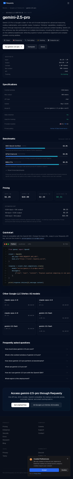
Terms (5, 456)
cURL (29, 244)
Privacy (5, 453)
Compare (31, 47)
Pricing (5, 427)
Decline (64, 470)
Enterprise (6, 430)
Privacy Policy (37, 473)
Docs (43, 47)
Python (13, 244)
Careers (41, 427)
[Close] (67, 459)
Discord (41, 453)
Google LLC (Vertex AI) (17, 8)
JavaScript (21, 244)
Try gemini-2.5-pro (13, 47)
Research (6, 440)
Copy (65, 244)
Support (41, 430)
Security (6, 433)
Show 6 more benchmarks (14, 170)
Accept (44, 470)
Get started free (20, 405)
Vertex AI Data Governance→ (59, 128)
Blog (4, 443)
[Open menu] (68, 3)
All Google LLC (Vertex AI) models (46, 405)
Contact (41, 433)
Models (5, 8)
